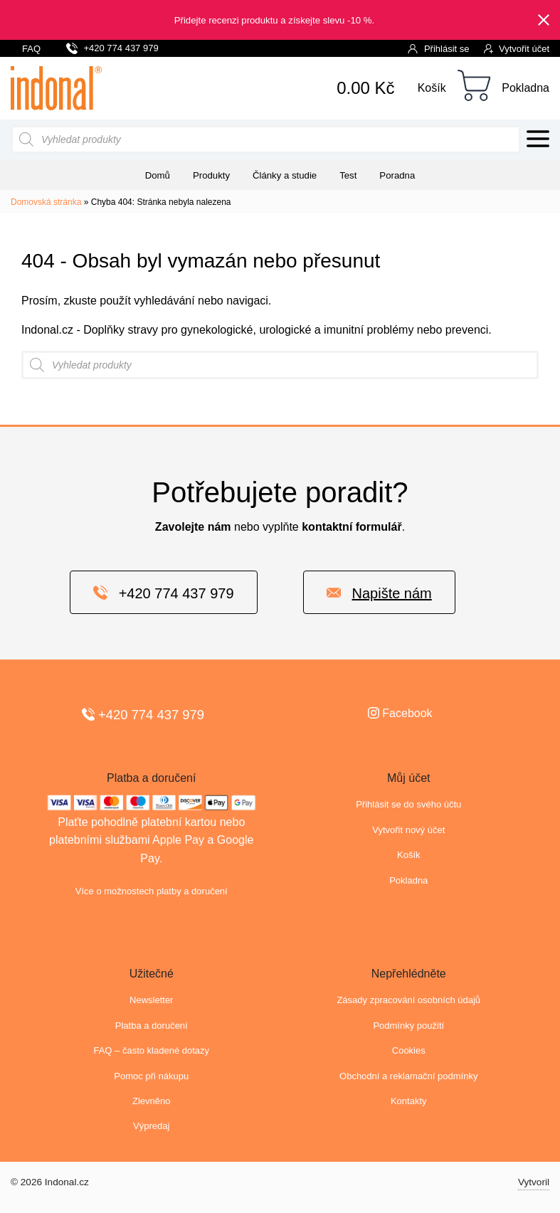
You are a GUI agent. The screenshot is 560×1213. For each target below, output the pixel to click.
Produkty (211, 175)
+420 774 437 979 (112, 46)
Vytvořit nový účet (408, 830)
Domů (157, 175)
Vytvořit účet (516, 48)
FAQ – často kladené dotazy (151, 1050)
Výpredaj (151, 1126)
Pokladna (525, 88)
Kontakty (409, 1101)
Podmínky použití (408, 1025)
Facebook (400, 713)
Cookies (409, 1050)
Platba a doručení (151, 1025)
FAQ (31, 48)
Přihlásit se (438, 48)
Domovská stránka (46, 202)
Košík (432, 88)
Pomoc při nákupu (151, 1076)
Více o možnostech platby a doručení (151, 891)
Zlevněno (151, 1101)
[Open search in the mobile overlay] (266, 139)
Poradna (397, 175)
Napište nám (379, 592)
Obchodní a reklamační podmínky (408, 1076)
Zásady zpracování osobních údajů (408, 1000)
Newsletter (151, 1000)
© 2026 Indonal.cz (50, 1182)
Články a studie (285, 175)
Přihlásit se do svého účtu (408, 804)
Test (347, 175)
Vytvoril (533, 1182)
